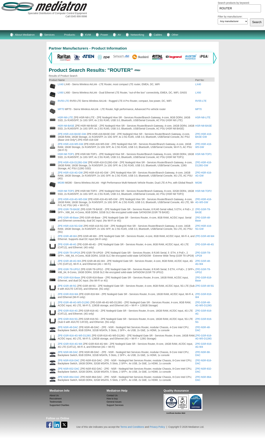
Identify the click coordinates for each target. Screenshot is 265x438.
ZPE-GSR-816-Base (69, 277)
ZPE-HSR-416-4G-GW (70, 172)
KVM (88, 34)
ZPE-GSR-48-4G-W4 (69, 261)
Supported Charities (59, 405)
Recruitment (56, 398)
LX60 (61, 92)
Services (49, 34)
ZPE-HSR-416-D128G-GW (72, 162)
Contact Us (111, 395)
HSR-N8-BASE (66, 125)
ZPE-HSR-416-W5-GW (71, 144)
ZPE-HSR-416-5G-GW (70, 225)
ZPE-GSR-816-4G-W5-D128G (74, 335)
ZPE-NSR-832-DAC (69, 368)
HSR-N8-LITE (65, 117)
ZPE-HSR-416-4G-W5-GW (72, 199)
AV (119, 34)
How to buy (112, 398)
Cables (158, 34)
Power (104, 34)
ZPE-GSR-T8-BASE (69, 209)
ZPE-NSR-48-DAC (68, 327)
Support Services (114, 405)
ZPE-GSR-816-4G (68, 310)
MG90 (61, 182)
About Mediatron (25, 34)
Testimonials (56, 402)
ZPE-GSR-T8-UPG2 (69, 269)
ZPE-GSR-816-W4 (68, 294)
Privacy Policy (157, 426)
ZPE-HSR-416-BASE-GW (72, 134)
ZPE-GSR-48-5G (67, 285)
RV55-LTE (63, 100)
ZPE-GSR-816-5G (68, 319)
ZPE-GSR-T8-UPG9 (69, 252)
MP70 (61, 109)
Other (175, 34)
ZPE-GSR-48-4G (67, 244)
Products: (70, 34)
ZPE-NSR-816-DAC (69, 360)
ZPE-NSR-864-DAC (69, 377)
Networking (137, 34)
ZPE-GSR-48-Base (68, 217)
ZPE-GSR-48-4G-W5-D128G (74, 302)
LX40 (61, 84)
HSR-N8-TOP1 (66, 154)
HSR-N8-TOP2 (66, 191)
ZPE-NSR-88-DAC (68, 352)
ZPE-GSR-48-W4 (67, 236)
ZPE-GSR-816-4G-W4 (70, 343)
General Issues (113, 402)
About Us (54, 395)
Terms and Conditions (132, 426)
